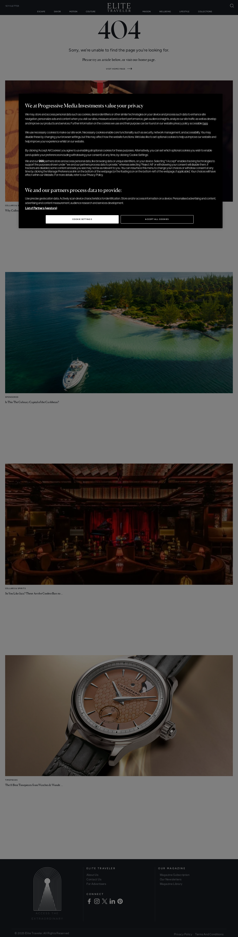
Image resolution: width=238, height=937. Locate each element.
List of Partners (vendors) (41, 208)
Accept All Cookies (157, 219)
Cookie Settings (82, 219)
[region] (121, 161)
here (205, 123)
